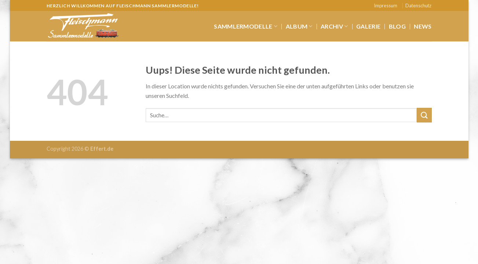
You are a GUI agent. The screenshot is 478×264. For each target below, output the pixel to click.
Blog (397, 26)
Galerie (368, 26)
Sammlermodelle (245, 26)
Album (299, 26)
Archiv (334, 26)
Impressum (385, 5)
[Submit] (424, 115)
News (422, 26)
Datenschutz (418, 5)
